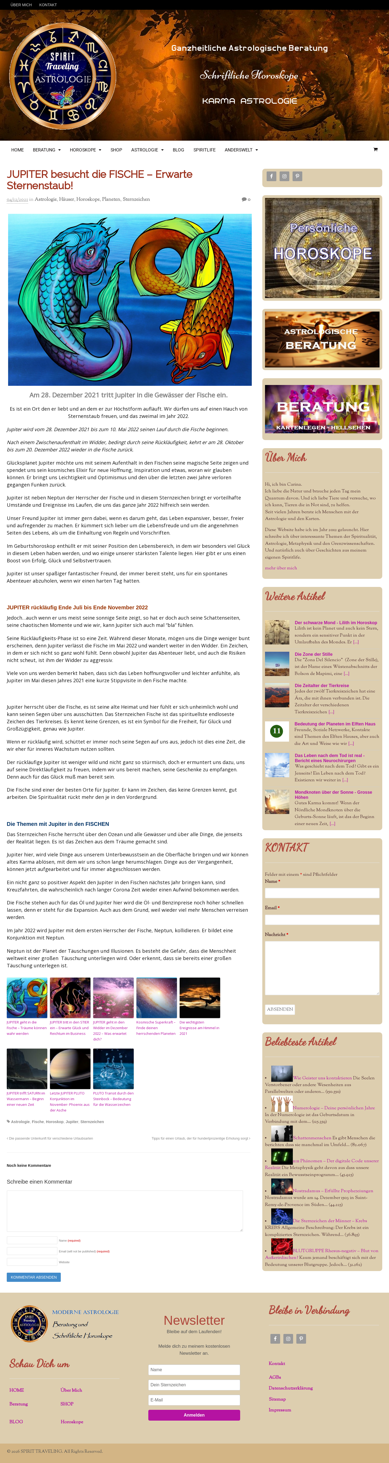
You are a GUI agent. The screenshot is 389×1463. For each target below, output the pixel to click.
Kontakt (277, 1364)
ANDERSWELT (239, 150)
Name (70, 1240)
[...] (356, 642)
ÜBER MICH (21, 5)
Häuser (66, 199)
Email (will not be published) (84, 1251)
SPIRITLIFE (204, 150)
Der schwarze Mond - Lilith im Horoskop (336, 622)
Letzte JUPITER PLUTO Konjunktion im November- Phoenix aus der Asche (70, 1101)
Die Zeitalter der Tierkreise (322, 685)
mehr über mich (281, 568)
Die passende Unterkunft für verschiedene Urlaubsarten (50, 1138)
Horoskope (88, 199)
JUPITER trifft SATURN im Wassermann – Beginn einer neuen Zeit (26, 1099)
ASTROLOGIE (144, 150)
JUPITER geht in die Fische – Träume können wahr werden (27, 1028)
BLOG (178, 150)
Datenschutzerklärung (291, 1388)
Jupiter (72, 1122)
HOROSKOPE (83, 150)
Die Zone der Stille (314, 654)
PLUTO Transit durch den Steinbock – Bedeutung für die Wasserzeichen (113, 1099)
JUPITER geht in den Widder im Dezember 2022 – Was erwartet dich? (110, 1030)
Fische (38, 1122)
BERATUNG (44, 150)
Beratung (18, 1404)
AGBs (275, 1377)
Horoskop (54, 1122)
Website (64, 1262)
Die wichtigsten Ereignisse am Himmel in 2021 (199, 1028)
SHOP (116, 150)
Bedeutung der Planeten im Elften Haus (334, 724)
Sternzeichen (136, 199)
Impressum (280, 1410)
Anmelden (194, 1415)
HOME (17, 150)
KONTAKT (48, 5)
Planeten (111, 199)
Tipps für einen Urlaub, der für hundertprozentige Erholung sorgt (201, 1138)
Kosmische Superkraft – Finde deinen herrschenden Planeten (156, 1028)
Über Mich (285, 457)
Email (272, 908)
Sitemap (277, 1399)
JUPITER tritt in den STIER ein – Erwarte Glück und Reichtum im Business (69, 1028)
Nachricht (276, 935)
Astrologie (46, 199)
